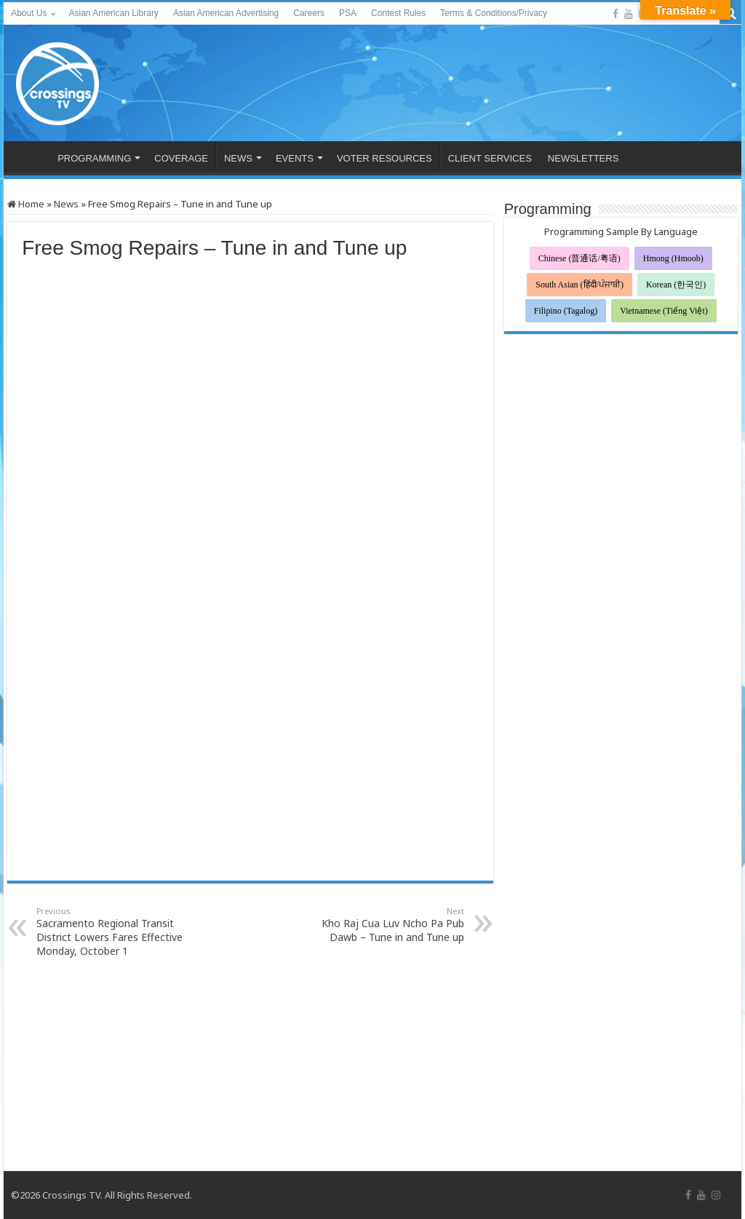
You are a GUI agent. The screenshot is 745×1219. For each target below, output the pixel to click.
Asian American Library (113, 13)
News (66, 203)
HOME (30, 156)
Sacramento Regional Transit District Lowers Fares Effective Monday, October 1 (111, 931)
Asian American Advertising (226, 13)
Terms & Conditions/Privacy (493, 13)
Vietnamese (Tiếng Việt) (664, 311)
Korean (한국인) (676, 284)
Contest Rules (398, 13)
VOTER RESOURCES (384, 158)
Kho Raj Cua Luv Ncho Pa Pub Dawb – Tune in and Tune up (389, 924)
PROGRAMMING (94, 158)
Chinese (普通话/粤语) (579, 258)
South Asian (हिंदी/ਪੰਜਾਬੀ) (579, 284)
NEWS (238, 158)
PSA (347, 13)
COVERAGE (181, 158)
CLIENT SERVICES (490, 158)
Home (25, 203)
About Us (29, 13)
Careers (308, 13)
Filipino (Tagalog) (565, 311)
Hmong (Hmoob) (673, 258)
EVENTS (295, 158)
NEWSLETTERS (583, 158)
